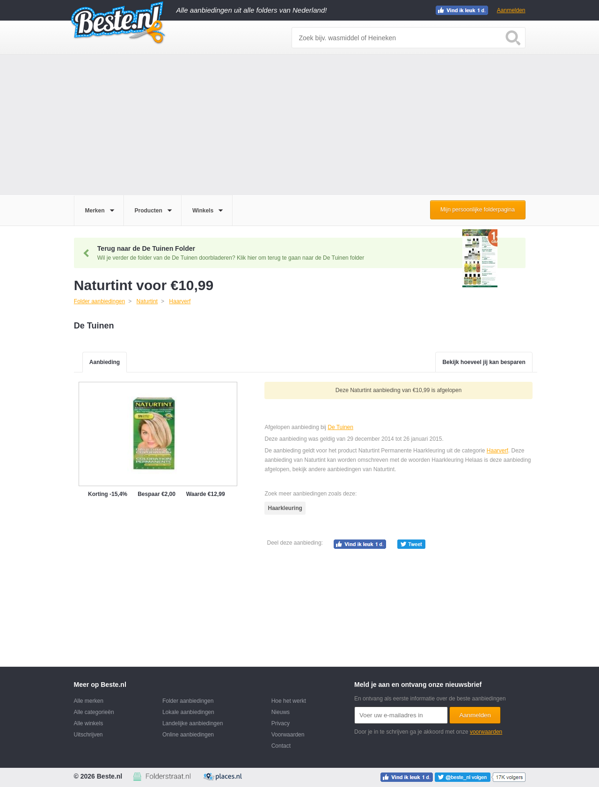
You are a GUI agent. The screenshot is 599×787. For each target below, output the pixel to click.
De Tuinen (340, 427)
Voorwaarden (288, 734)
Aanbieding (104, 362)
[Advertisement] (299, 124)
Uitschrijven (88, 734)
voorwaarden (486, 732)
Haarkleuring (285, 508)
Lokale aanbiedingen (188, 712)
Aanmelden (511, 10)
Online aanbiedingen (188, 734)
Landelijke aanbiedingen (192, 723)
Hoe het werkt (288, 701)
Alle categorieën (94, 712)
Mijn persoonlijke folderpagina (477, 209)
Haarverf (497, 450)
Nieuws (280, 712)
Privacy (280, 723)
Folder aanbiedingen (187, 701)
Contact (281, 746)
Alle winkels (88, 723)
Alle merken (88, 701)
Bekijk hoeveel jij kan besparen (483, 362)
